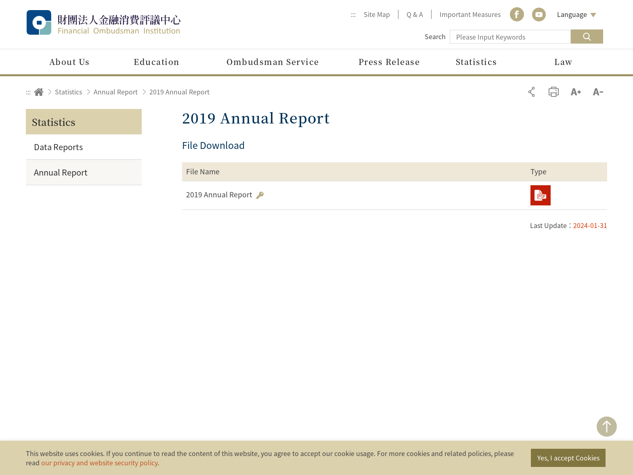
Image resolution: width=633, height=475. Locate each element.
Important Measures (470, 14)
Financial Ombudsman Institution (121, 22)
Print (554, 92)
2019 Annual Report (179, 91)
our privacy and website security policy (99, 462)
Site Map (377, 14)
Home (39, 92)
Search (435, 36)
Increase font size (576, 92)
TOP (607, 426)
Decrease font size (598, 92)
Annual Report (116, 91)
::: (353, 14)
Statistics (68, 91)
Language (572, 14)
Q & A (415, 14)
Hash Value (260, 195)
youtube (539, 14)
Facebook (517, 14)
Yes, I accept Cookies (568, 457)
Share (531, 92)
